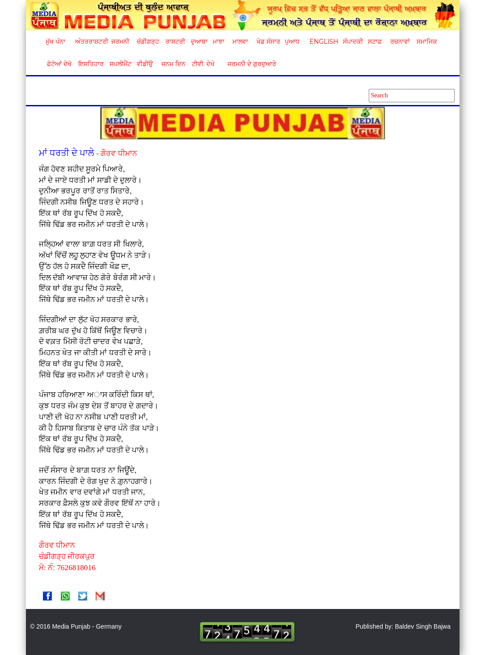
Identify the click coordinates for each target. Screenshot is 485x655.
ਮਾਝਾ (218, 42)
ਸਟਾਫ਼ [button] (375, 42)
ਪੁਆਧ (292, 42)
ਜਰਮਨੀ (120, 42)
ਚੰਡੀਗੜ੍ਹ (148, 42)
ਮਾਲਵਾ (240, 42)
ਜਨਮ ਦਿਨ (173, 64)
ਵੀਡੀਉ (145, 64)
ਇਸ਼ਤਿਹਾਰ (90, 64)
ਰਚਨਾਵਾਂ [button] (400, 42)
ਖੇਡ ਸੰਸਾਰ (268, 42)
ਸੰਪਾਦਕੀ (353, 42)
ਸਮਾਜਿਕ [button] (427, 42)
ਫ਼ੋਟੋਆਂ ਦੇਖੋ (58, 64)
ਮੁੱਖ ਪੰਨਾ (55, 42)
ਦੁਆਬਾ (199, 42)
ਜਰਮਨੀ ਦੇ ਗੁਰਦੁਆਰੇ (248, 64)
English (323, 42)
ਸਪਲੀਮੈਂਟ (120, 64)
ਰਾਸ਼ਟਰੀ (175, 42)
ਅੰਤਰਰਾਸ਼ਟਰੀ (90, 42)
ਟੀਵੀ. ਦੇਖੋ (203, 64)
